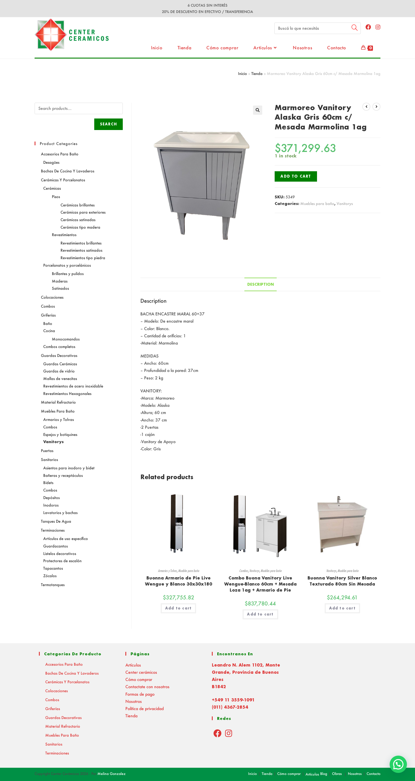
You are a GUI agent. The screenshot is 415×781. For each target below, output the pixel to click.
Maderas (59, 280)
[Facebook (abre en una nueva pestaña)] (368, 27)
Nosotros (133, 701)
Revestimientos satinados (81, 250)
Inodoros (51, 505)
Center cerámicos (141, 672)
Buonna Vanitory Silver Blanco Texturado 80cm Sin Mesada (342, 581)
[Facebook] (218, 733)
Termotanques (53, 584)
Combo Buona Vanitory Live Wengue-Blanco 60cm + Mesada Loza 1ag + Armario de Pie (260, 584)
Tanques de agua (56, 521)
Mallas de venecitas (60, 378)
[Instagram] (228, 733)
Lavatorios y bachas (60, 512)
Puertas (47, 450)
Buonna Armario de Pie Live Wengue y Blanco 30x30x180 (178, 581)
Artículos (133, 665)
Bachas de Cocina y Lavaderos (67, 170)
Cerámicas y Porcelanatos (63, 179)
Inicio (242, 73)
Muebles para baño (317, 203)
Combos (243, 571)
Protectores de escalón (62, 560)
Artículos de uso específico (65, 538)
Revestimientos (64, 234)
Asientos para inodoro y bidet (69, 467)
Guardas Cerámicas (60, 363)
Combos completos (59, 346)
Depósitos (51, 497)
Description (260, 284)
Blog (323, 773)
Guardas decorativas (59, 355)
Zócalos (49, 575)
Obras (337, 773)
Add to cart (295, 176)
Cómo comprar (138, 679)
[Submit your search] (355, 27)
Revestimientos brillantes (81, 242)
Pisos (56, 196)
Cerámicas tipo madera (80, 227)
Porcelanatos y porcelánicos (67, 265)
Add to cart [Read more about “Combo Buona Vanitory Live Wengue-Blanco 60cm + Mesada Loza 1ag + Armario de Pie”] (260, 614)
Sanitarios (49, 459)
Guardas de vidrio (59, 370)
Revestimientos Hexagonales (67, 393)
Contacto (373, 773)
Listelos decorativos (59, 553)
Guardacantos (55, 545)
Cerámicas (52, 188)
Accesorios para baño (59, 153)
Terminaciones (53, 530)
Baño (47, 323)
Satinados (60, 288)
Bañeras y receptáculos (63, 475)
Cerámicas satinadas (78, 219)
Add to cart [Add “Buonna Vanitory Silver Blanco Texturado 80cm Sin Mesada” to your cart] (342, 608)
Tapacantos (53, 568)
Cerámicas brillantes (78, 204)
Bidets (48, 482)
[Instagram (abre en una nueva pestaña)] (378, 27)
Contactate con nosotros (147, 686)
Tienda (257, 73)
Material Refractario (58, 402)
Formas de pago (139, 694)
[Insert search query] (317, 28)
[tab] (260, 284)
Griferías (48, 315)
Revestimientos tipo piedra (83, 257)
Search (108, 124)
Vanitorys (345, 203)
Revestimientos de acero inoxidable (73, 385)
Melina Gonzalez (111, 773)
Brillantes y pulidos (68, 273)
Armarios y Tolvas (167, 571)
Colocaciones (52, 297)
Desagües (51, 162)
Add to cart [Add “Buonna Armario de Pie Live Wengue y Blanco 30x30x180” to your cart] (178, 608)
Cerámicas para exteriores (83, 212)
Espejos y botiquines (60, 434)
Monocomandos (66, 338)
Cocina (49, 330)
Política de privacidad (144, 708)
